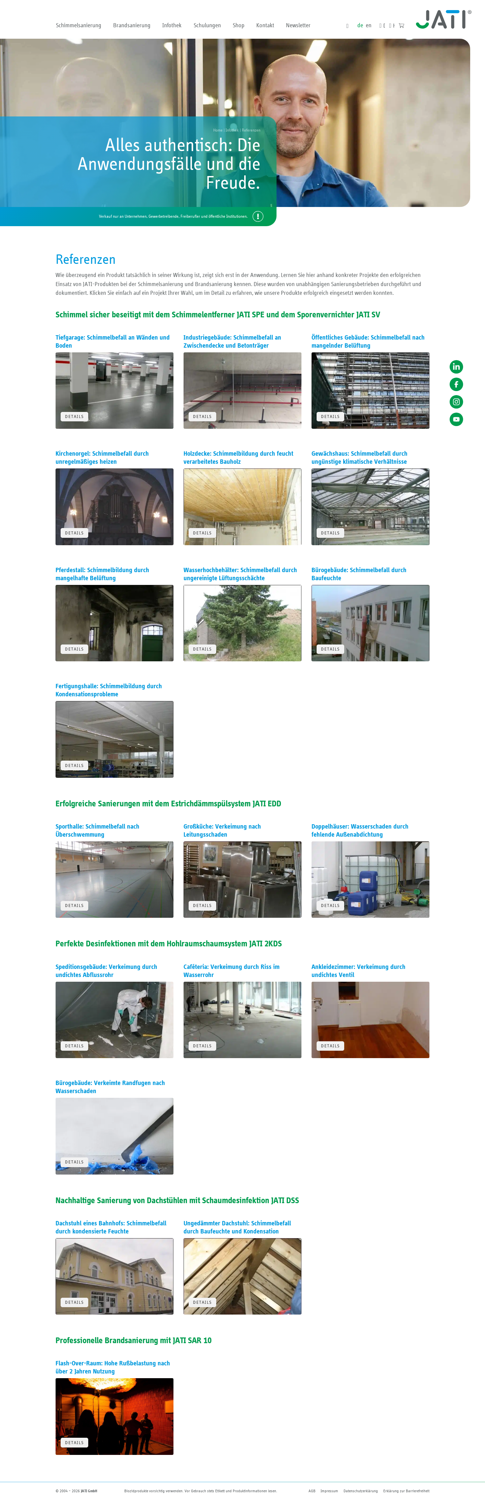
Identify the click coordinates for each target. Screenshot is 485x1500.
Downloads (384, 26)
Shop (239, 26)
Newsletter (298, 26)
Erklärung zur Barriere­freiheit (406, 1491)
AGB (312, 1491)
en (368, 26)
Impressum (329, 1491)
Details (74, 416)
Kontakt (265, 26)
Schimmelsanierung (78, 26)
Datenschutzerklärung (361, 1491)
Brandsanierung (132, 26)
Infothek (172, 26)
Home (218, 130)
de (360, 26)
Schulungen (207, 26)
